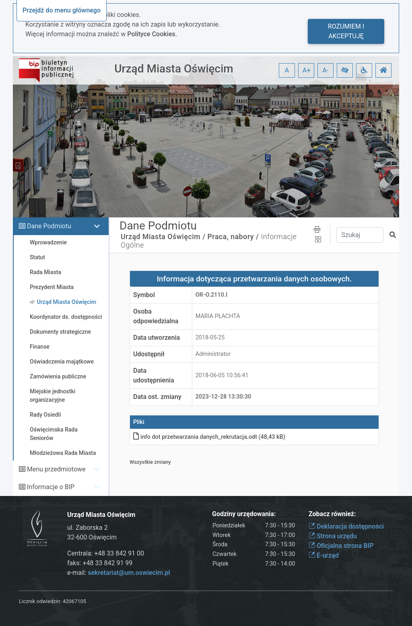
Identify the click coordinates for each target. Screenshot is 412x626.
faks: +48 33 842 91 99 (99, 563)
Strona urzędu (333, 536)
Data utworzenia (156, 337)
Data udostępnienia (153, 375)
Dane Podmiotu (49, 226)
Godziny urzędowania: (244, 514)
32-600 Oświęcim (92, 537)
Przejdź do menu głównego (62, 10)
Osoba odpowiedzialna (155, 316)
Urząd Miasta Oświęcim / (163, 237)
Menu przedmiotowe (56, 469)
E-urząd (324, 555)
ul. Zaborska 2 (87, 527)
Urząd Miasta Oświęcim (173, 68)
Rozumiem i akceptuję (346, 31)
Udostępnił (149, 354)
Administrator (213, 354)
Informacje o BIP (50, 487)
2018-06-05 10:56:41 (222, 375)
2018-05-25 (210, 337)
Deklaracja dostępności (346, 526)
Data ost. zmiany (157, 397)
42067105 (74, 601)
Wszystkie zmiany (150, 462)
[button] (345, 70)
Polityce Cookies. (152, 34)
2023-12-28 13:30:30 (223, 396)
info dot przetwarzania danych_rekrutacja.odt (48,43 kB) (209, 437)
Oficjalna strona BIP (341, 546)
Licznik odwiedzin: (40, 601)
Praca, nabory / (233, 237)
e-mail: (118, 572)
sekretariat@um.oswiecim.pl (129, 572)
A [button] (287, 70)
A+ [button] (307, 70)
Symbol (144, 295)
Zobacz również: (332, 514)
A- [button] (326, 70)
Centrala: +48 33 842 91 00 (105, 553)
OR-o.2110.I (212, 294)
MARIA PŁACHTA (218, 316)
